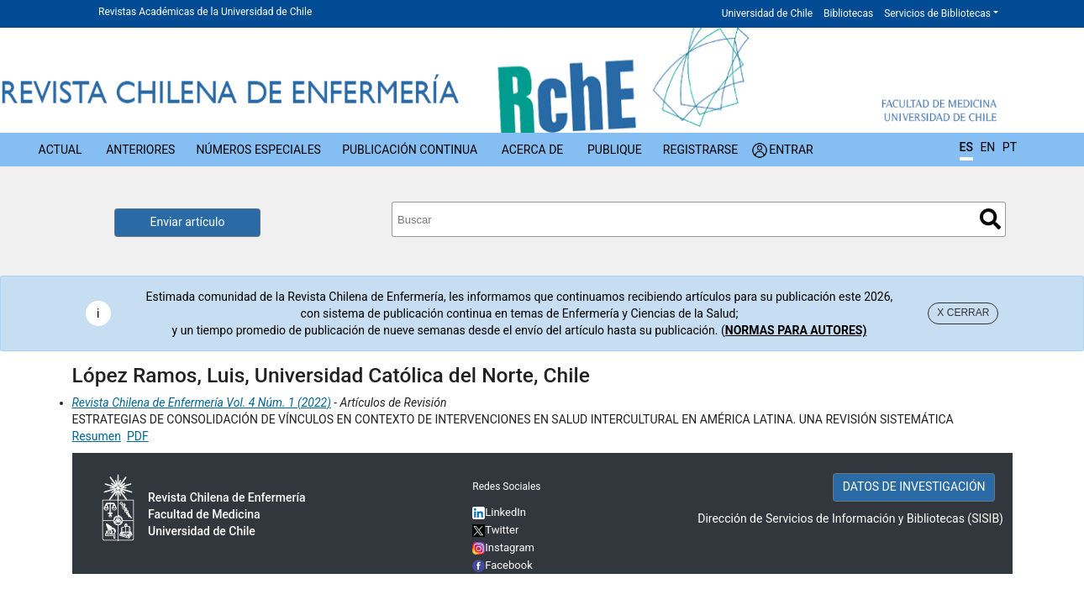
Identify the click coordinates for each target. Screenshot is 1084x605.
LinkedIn (505, 512)
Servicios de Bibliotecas (937, 13)
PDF (138, 436)
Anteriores (140, 149)
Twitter (495, 529)
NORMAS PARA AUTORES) (796, 330)
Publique (614, 149)
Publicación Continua (409, 149)
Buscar (990, 218)
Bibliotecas (848, 13)
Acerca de (533, 149)
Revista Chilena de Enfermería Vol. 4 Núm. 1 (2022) (201, 402)
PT (1009, 147)
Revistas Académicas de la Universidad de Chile (205, 12)
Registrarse (700, 149)
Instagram (503, 547)
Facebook (509, 565)
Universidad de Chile (767, 13)
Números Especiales (259, 149)
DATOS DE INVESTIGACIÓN (914, 486)
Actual (60, 149)
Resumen (96, 436)
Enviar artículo (187, 222)
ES (966, 147)
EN (987, 147)
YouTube (506, 582)
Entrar (791, 149)
